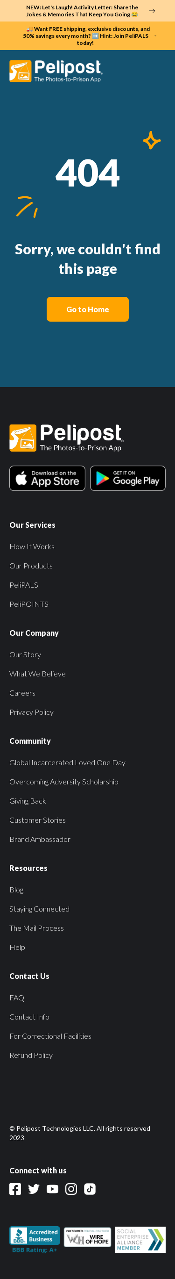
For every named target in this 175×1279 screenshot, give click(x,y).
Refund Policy (31, 1054)
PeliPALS (23, 584)
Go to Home (87, 309)
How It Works (32, 546)
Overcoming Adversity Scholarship (64, 781)
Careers (22, 692)
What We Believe (37, 673)
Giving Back (27, 800)
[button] (156, 71)
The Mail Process (36, 927)
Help (17, 946)
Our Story (25, 654)
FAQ (16, 997)
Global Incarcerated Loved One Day (67, 762)
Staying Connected (39, 908)
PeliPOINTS (29, 603)
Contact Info (29, 1016)
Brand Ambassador (39, 838)
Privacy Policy (31, 711)
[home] (60, 71)
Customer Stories (37, 819)
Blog (16, 889)
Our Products (31, 565)
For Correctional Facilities (50, 1035)
